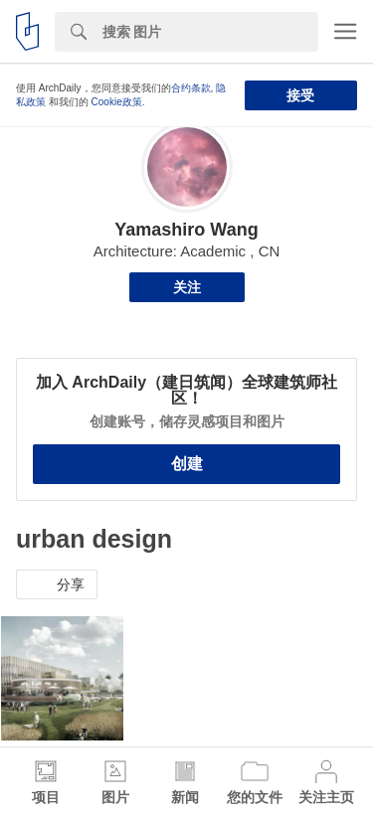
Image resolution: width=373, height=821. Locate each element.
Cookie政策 (117, 101)
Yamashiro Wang (186, 230)
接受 (300, 95)
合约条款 (191, 87)
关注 (187, 287)
